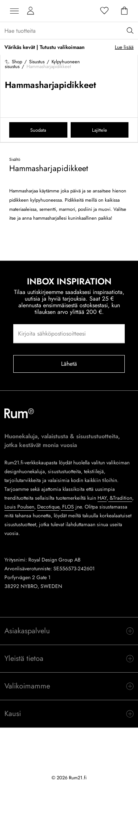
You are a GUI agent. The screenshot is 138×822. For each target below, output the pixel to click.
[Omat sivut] (30, 11)
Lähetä (69, 363)
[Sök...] (71, 30)
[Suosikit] (104, 11)
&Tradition (120, 498)
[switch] (69, 631)
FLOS (67, 506)
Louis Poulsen (19, 506)
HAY (102, 498)
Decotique (48, 506)
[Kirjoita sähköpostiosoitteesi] (69, 333)
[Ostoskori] (124, 11)
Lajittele (99, 130)
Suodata (38, 130)
